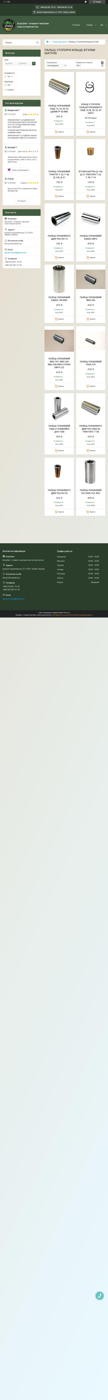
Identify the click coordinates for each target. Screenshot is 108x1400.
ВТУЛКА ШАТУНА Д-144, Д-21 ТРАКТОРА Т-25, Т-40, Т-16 (91, 174)
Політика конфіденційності (83, 615)
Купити (61, 132)
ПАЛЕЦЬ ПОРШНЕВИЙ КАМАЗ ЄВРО (90, 237)
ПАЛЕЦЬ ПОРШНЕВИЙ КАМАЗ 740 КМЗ (59, 298)
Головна (66, 25)
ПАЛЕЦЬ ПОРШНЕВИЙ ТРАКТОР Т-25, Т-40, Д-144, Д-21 (59, 174)
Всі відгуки (21, 201)
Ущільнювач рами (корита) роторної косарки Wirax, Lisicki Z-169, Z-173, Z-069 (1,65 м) (22, 159)
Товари (79, 25)
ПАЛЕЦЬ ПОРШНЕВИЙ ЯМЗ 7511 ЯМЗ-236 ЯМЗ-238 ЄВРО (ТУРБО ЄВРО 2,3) (59, 363)
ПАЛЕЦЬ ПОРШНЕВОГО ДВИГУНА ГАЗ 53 (59, 491)
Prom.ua (66, 613)
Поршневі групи (60, 42)
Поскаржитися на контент (61, 615)
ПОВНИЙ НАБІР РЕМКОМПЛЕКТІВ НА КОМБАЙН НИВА (22, 131)
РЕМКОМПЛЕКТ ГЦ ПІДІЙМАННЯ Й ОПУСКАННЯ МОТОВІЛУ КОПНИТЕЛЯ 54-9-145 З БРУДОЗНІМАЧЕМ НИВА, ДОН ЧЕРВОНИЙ (22, 123)
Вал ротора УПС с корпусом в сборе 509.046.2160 (22, 190)
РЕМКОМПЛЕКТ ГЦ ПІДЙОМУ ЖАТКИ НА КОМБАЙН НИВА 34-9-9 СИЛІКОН (22, 137)
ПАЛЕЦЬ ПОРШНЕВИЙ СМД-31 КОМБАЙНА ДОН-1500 (59, 429)
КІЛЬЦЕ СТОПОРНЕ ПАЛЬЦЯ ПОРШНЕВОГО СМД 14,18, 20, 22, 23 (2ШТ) (90, 108)
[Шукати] (37, 42)
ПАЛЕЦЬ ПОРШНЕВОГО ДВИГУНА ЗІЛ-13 (59, 237)
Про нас (93, 25)
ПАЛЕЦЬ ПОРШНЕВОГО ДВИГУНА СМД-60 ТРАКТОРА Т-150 (90, 429)
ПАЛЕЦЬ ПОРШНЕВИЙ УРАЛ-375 (90, 363)
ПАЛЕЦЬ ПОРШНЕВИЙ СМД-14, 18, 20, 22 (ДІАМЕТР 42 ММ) (59, 109)
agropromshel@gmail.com (16, 253)
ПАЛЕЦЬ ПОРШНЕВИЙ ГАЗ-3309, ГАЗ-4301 (90, 491)
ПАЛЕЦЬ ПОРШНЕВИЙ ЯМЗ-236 (90, 298)
